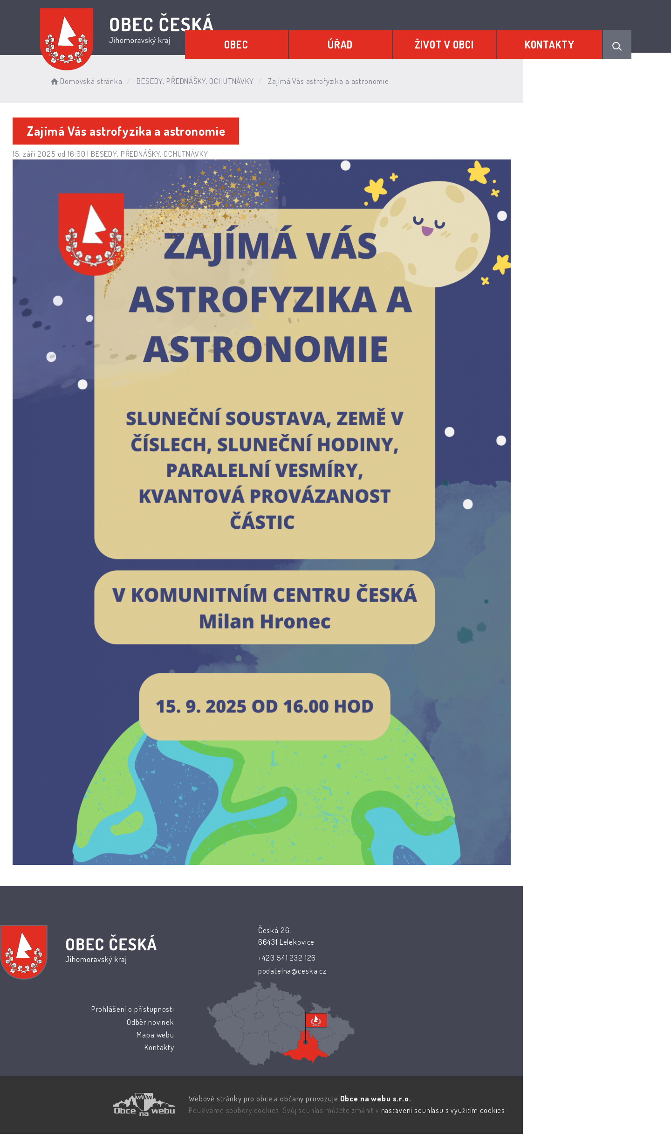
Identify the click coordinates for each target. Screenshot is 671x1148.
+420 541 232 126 (270, 1051)
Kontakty (554, 40)
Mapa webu (411, 1049)
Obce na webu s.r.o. (438, 1114)
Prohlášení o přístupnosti (387, 1024)
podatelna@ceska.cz (275, 1063)
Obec (272, 40)
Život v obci (459, 40)
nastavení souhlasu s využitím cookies (506, 1125)
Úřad (365, 40)
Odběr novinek (406, 1037)
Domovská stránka (137, 79)
